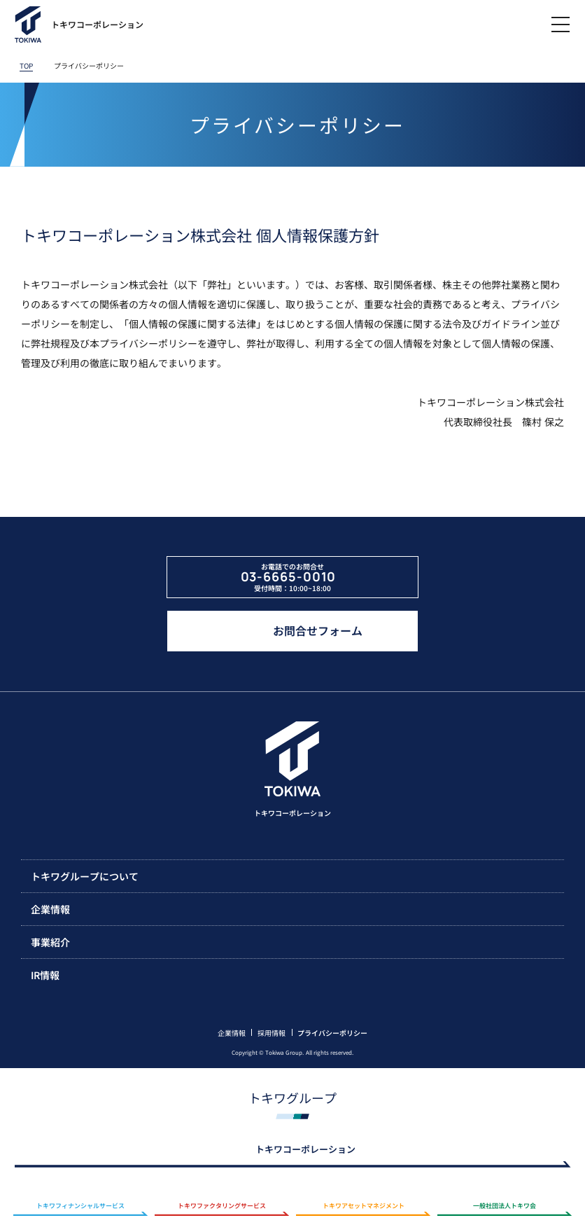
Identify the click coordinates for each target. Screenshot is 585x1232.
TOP (26, 65)
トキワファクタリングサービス (222, 1205)
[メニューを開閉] (560, 24)
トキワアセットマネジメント (363, 1205)
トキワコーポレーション (305, 1149)
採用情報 (272, 1032)
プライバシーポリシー (332, 1032)
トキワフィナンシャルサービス (80, 1205)
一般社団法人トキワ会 (504, 1205)
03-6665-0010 (289, 577)
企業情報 (232, 1032)
